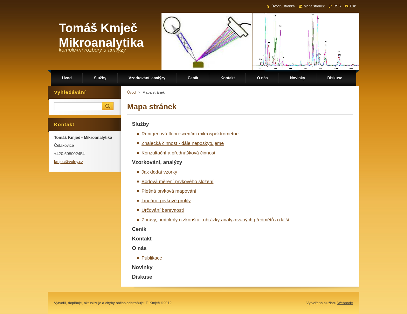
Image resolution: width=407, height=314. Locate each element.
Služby (140, 124)
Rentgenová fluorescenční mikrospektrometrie (189, 133)
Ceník (139, 229)
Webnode (345, 303)
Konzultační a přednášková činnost (178, 152)
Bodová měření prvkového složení (177, 181)
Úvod (131, 92)
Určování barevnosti (162, 210)
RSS (337, 6)
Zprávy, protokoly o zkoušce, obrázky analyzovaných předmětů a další (215, 219)
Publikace (151, 257)
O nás (139, 248)
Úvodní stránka (283, 6)
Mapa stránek (314, 6)
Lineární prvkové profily (166, 200)
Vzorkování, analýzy (157, 162)
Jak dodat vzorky (159, 172)
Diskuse (142, 277)
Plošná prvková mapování (168, 191)
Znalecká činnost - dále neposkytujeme (182, 143)
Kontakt (142, 239)
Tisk (352, 6)
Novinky (142, 267)
